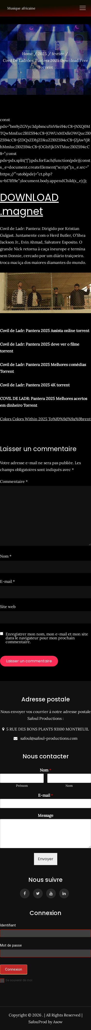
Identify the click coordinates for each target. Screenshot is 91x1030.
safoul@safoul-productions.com (47, 738)
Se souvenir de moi (16, 980)
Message (45, 815)
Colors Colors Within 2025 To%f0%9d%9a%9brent (45, 418)
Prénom (22, 786)
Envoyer (45, 859)
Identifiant (8, 925)
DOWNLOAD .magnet (29, 204)
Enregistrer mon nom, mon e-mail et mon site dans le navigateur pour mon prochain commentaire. (47, 638)
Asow (58, 1021)
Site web (8, 606)
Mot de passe (11, 945)
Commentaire (14, 481)
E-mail (7, 581)
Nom (5, 556)
